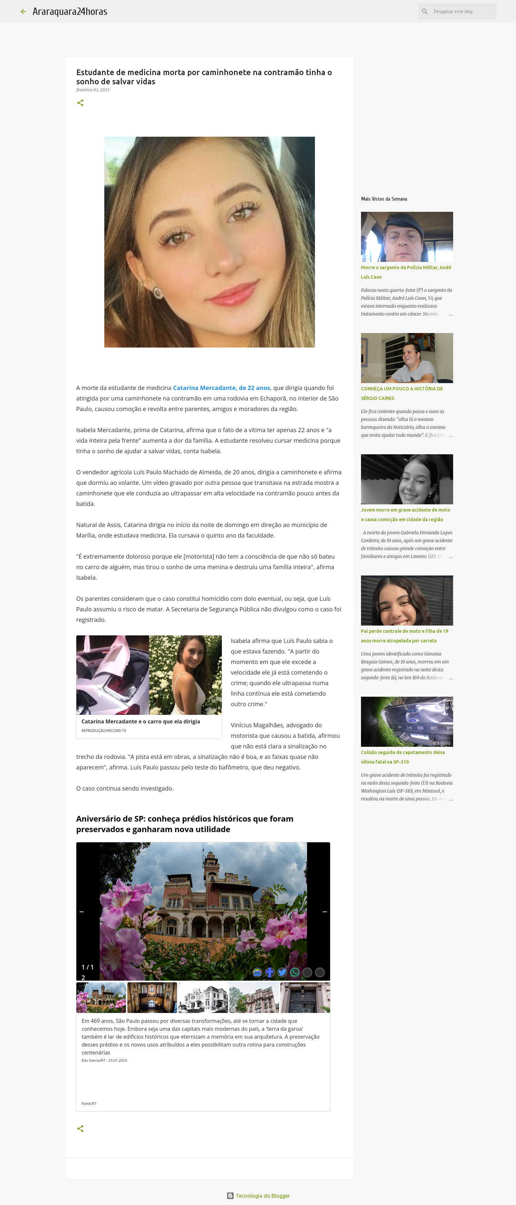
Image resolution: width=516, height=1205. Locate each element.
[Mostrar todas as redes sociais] (307, 972)
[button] (80, 103)
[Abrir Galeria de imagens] (320, 972)
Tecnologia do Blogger (258, 1196)
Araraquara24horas (70, 11)
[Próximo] (325, 911)
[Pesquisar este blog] (462, 11)
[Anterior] (82, 911)
